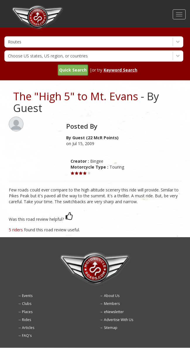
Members (112, 303)
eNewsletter (114, 311)
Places (27, 311)
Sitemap (110, 327)
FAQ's (27, 335)
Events (27, 295)
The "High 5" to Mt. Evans (75, 96)
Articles (28, 327)
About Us (111, 295)
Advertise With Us (118, 319)
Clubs (26, 303)
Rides (26, 319)
